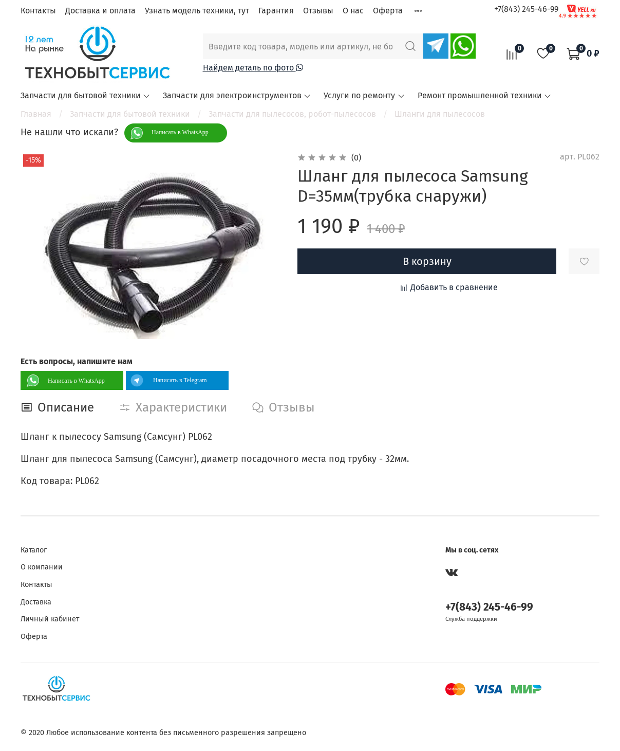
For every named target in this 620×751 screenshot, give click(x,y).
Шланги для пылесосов (439, 114)
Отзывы (318, 10)
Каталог (34, 550)
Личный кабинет (50, 619)
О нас (353, 10)
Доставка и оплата (100, 10)
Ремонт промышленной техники (485, 95)
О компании (42, 567)
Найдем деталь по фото (253, 68)
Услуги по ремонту (364, 95)
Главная (36, 114)
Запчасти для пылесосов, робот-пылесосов (292, 114)
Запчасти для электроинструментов (237, 95)
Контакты (38, 10)
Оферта (388, 10)
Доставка (36, 602)
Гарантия (276, 10)
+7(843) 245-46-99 (526, 9)
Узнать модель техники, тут (197, 10)
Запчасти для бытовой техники (86, 95)
